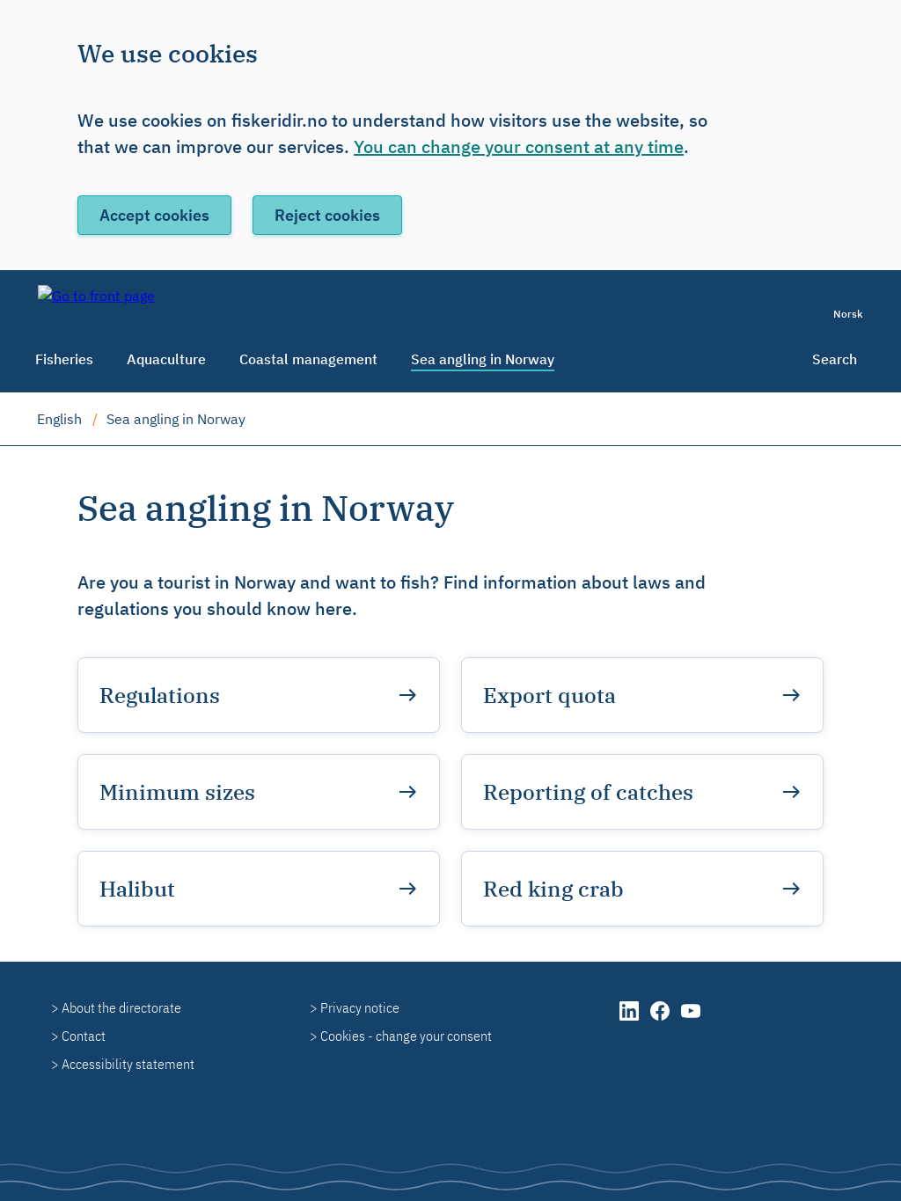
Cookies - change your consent (406, 1035)
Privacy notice (359, 1007)
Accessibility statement (128, 1064)
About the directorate (121, 1007)
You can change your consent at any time (519, 146)
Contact (84, 1035)
